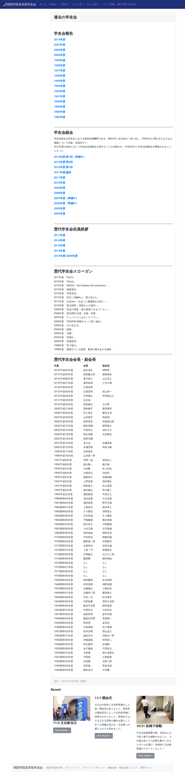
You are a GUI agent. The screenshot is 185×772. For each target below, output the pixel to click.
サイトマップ (72, 767)
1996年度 (59, 75)
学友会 (53, 4)
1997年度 (59, 70)
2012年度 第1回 (63, 167)
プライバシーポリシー (93, 767)
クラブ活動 (109, 4)
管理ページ (146, 767)
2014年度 (59, 250)
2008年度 (59, 192)
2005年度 (59, 208)
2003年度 (59, 54)
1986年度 (59, 111)
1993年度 (59, 91)
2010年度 (59, 182)
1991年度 (59, 96)
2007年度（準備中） (66, 198)
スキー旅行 (92, 4)
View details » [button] (62, 730)
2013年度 (59, 39)
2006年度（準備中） (66, 203)
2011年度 (59, 177)
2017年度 (59, 235)
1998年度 (59, 65)
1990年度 (59, 101)
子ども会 (77, 4)
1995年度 (59, 80)
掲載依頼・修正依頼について (122, 767)
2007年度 (59, 44)
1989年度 (59, 106)
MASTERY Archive (126, 4)
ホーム (43, 4)
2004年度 (59, 49)
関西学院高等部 (54, 767)
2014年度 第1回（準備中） (70, 156)
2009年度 (59, 187)
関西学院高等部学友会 (19, 4)
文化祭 (64, 4)
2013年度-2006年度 (66, 255)
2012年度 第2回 (63, 161)
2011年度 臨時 (62, 172)
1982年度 (59, 117)
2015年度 (59, 245)
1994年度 (59, 85)
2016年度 (59, 240)
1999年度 (59, 60)
